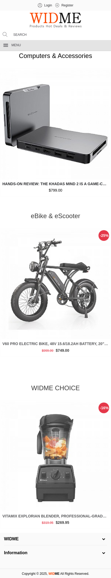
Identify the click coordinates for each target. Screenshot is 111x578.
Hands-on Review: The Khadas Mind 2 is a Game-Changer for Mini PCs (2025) (56, 184)
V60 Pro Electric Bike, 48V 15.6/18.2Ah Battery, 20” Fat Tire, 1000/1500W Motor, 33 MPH (56, 345)
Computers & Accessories (55, 55)
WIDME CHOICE (55, 389)
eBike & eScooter (55, 217)
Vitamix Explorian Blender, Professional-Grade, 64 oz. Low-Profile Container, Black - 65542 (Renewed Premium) (56, 517)
